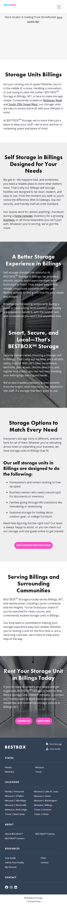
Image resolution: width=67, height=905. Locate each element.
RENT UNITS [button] (44, 720)
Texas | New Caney (15, 814)
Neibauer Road (52, 100)
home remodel (23, 216)
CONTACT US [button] (23, 720)
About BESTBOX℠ (14, 833)
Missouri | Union (42, 796)
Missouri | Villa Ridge (15, 800)
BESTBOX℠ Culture (45, 833)
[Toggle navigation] (59, 7)
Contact (45, 862)
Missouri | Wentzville (15, 805)
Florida (8, 767)
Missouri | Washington (45, 800)
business (8, 220)
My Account (11, 867)
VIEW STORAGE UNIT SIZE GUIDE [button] (33, 545)
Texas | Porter (41, 814)
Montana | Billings (43, 805)
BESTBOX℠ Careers (15, 838)
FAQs (43, 858)
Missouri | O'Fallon (14, 796)
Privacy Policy (34, 901)
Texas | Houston (42, 809)
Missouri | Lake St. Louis (46, 791)
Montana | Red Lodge (16, 809)
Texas (38, 771)
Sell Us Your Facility (14, 862)
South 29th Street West (23, 104)
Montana (9, 771)
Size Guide (10, 858)
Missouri (39, 767)
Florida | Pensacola (14, 791)
